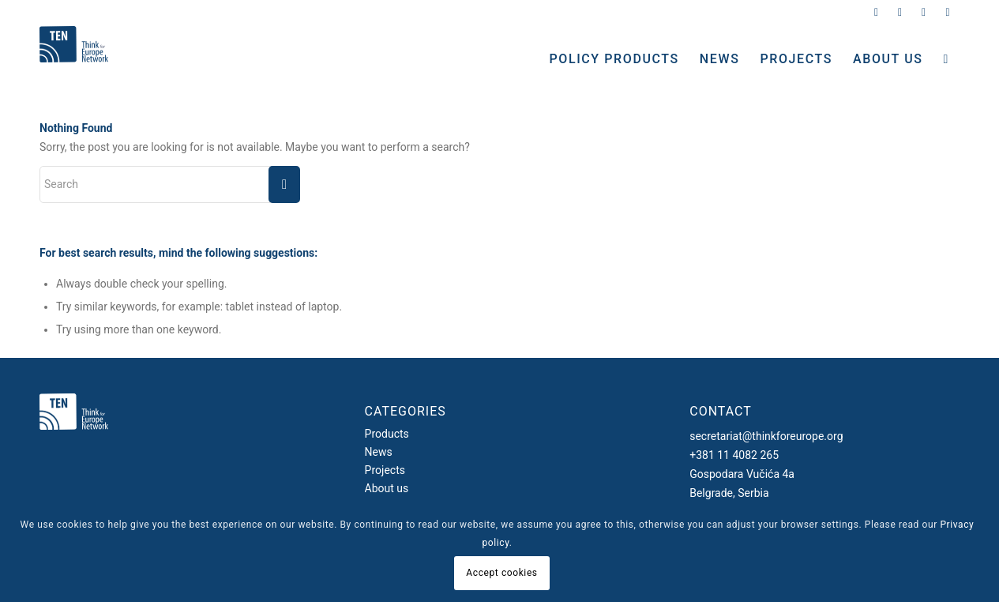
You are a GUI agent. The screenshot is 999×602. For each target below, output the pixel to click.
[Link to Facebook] (923, 12)
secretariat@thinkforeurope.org (766, 436)
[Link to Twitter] (876, 12)
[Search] (946, 59)
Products (387, 433)
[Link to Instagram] (899, 12)
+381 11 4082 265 (734, 455)
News (378, 452)
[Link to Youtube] (948, 12)
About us (387, 488)
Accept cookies (501, 572)
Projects (385, 470)
